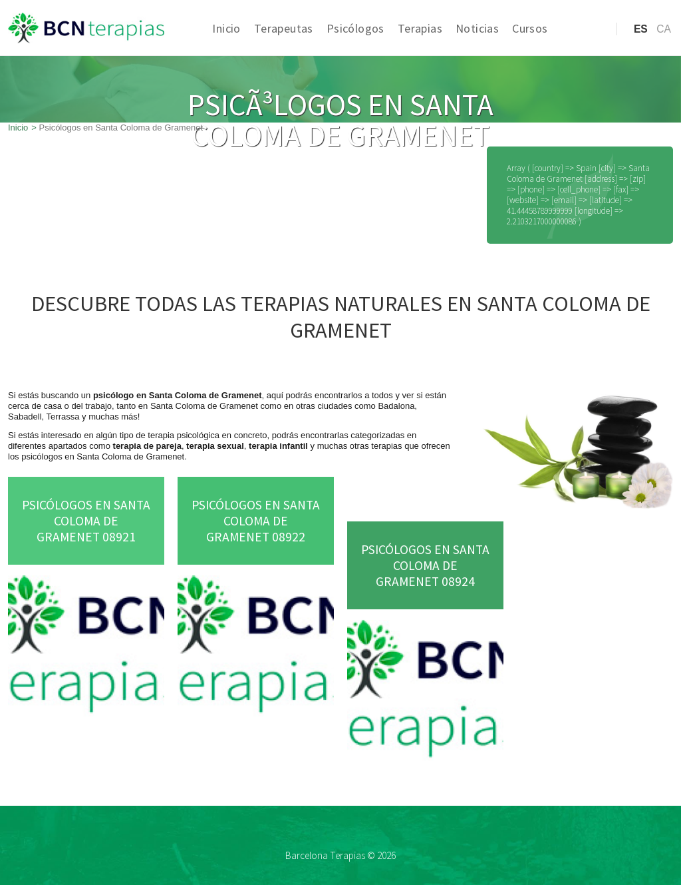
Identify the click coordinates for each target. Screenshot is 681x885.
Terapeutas (283, 28)
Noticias (477, 28)
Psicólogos (355, 28)
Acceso (579, 49)
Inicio (226, 28)
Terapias (420, 28)
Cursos (529, 28)
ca (663, 29)
